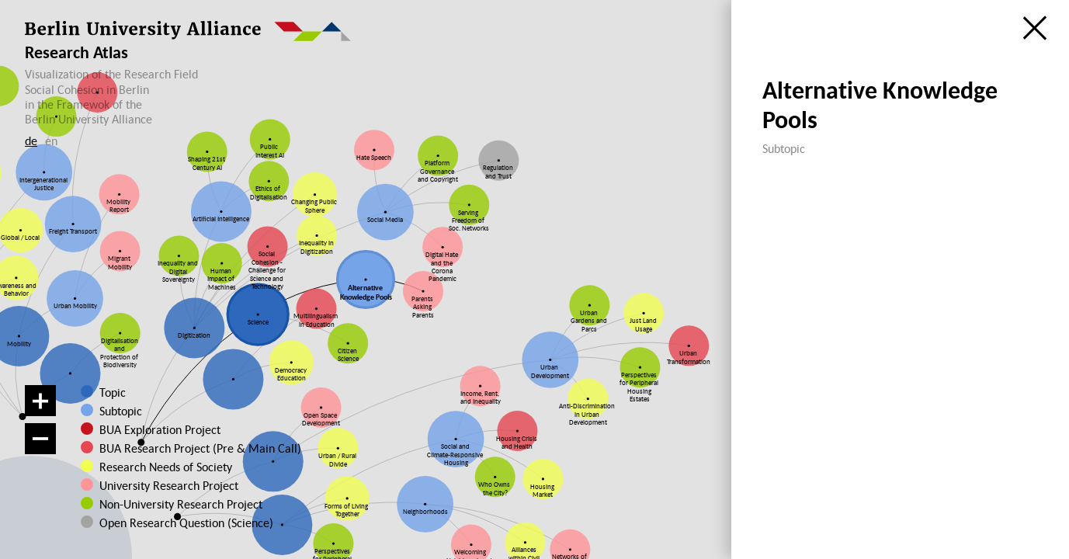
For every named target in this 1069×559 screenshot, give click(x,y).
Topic (112, 392)
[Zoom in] (40, 400)
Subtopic (120, 410)
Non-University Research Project (167, 504)
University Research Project (161, 485)
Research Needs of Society (163, 466)
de (31, 140)
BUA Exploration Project (159, 429)
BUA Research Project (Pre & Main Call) (200, 448)
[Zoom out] (40, 438)
